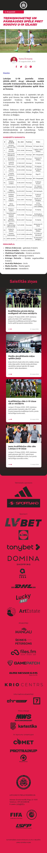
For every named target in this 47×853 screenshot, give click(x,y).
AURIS (29, 842)
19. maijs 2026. (23, 374)
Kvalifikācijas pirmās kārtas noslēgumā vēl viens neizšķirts (22, 312)
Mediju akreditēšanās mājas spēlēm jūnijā (21, 357)
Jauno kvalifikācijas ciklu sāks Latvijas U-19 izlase (22, 447)
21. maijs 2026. (23, 329)
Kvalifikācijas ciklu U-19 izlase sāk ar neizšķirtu (22, 402)
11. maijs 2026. (23, 464)
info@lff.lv (20, 804)
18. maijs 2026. (23, 419)
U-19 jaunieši (10, 12)
